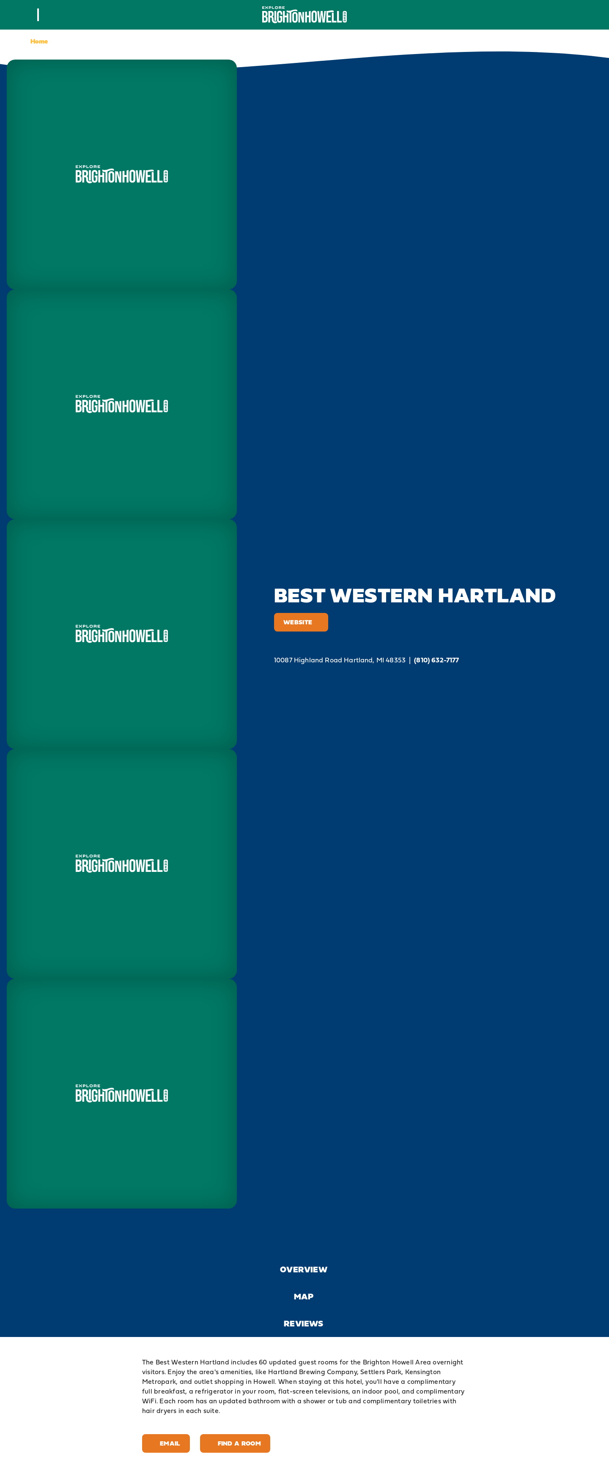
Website (301, 622)
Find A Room (235, 1443)
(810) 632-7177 (436, 660)
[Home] (304, 14)
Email (166, 1443)
